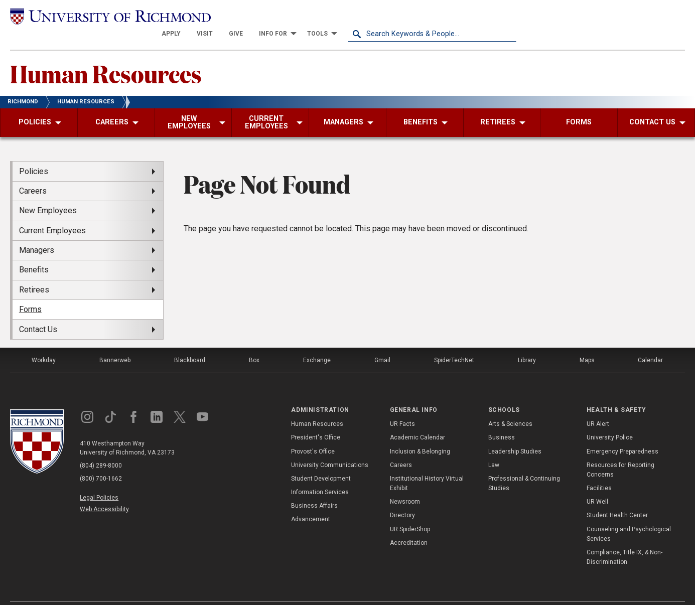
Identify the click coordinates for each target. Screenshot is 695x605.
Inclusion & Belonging (420, 433)
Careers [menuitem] (33, 173)
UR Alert (598, 406)
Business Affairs (314, 488)
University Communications (329, 446)
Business (501, 419)
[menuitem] (339, 16)
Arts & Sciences (510, 406)
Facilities (599, 470)
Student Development (321, 461)
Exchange (317, 342)
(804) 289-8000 (101, 447)
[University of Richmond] (94, 16)
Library (527, 342)
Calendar (650, 342)
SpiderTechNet (454, 342)
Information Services (320, 474)
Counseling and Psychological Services (629, 516)
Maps (587, 342)
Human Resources (106, 55)
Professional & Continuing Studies (524, 466)
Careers (401, 446)
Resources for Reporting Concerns (620, 451)
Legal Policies (99, 479)
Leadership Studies (514, 433)
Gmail (382, 342)
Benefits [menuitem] (34, 252)
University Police (610, 419)
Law (493, 446)
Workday (44, 342)
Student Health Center (617, 497)
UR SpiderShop (410, 511)
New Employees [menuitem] (48, 193)
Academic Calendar (417, 419)
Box (254, 342)
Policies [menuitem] (33, 153)
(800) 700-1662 (101, 460)
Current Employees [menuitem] (52, 212)
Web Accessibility (104, 491)
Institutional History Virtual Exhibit (427, 466)
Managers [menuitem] (36, 232)
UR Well (597, 484)
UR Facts (402, 406)
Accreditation (409, 525)
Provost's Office (313, 433)
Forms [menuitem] (30, 291)
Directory (402, 497)
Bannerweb (114, 342)
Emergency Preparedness (622, 433)
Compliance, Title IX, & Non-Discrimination (624, 539)
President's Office (315, 419)
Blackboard (189, 342)
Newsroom (405, 484)
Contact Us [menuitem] (38, 311)
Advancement (310, 501)
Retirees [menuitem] (34, 272)
